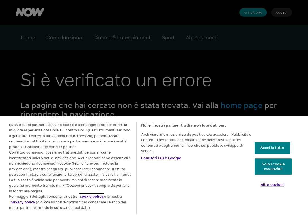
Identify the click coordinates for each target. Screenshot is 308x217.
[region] (154, 166)
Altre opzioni (272, 184)
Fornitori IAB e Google (161, 158)
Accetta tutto (272, 148)
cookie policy (91, 196)
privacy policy (23, 202)
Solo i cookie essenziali (273, 166)
